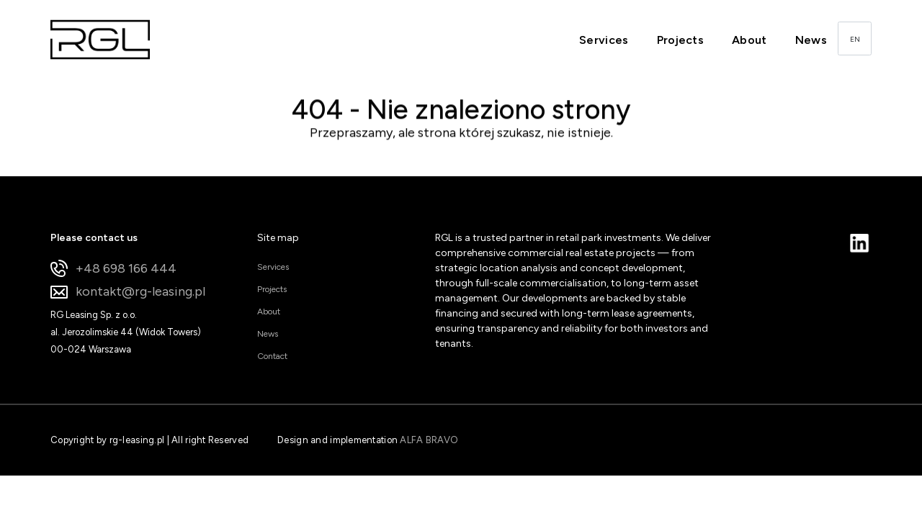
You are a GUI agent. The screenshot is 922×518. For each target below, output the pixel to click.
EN (855, 39)
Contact (272, 356)
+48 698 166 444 (113, 268)
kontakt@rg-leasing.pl (127, 291)
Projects (680, 40)
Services (604, 40)
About (749, 40)
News (811, 40)
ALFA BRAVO (429, 440)
